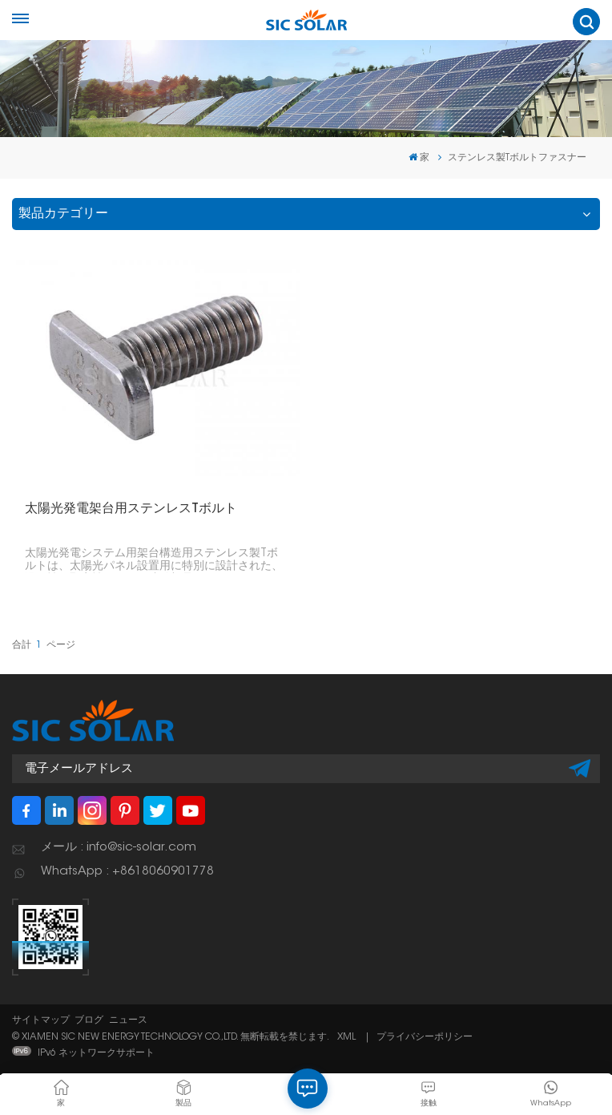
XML (346, 1037)
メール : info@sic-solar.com (118, 848)
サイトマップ (41, 1020)
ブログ (88, 1020)
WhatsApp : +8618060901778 (127, 872)
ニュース (128, 1020)
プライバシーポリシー (424, 1037)
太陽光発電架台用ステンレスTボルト (131, 509)
